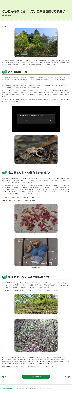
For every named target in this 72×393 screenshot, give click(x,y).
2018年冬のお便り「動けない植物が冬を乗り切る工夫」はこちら (19, 200)
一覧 (37, 377)
